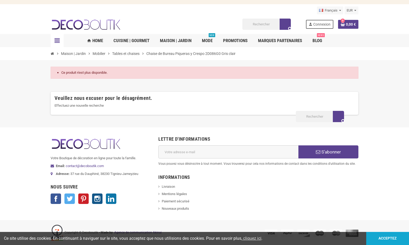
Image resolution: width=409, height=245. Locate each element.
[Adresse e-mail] (228, 151)
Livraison (168, 187)
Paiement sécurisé (175, 201)
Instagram (97, 198)
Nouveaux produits (175, 208)
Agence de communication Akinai (138, 232)
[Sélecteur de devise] (351, 10)
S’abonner (328, 152)
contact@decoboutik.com (85, 166)
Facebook (56, 198)
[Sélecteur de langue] (330, 10)
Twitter (69, 198)
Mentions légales (174, 194)
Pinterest (83, 198)
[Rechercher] (266, 24)
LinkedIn (111, 198)
